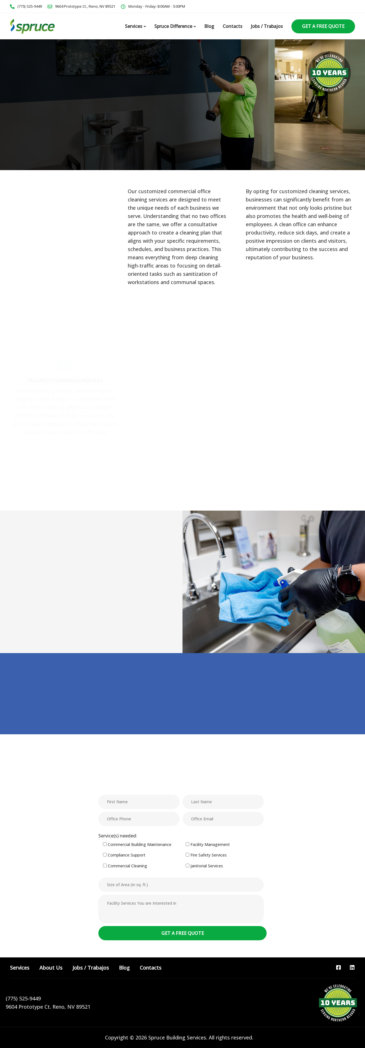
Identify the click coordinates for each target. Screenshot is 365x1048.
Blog (209, 26)
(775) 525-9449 (23, 998)
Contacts (232, 26)
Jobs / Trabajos (267, 26)
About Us (50, 967)
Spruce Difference (173, 26)
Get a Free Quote (323, 26)
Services (133, 26)
